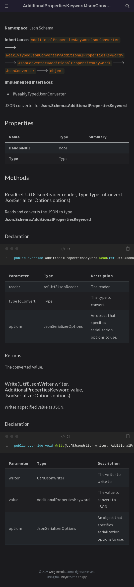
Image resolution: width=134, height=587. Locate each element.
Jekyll (64, 577)
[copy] (127, 248)
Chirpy (82, 577)
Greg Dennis (57, 572)
